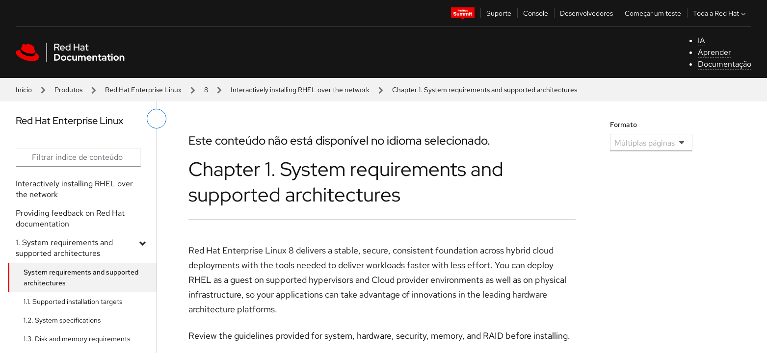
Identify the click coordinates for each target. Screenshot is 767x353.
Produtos (68, 89)
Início (24, 89)
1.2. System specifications (62, 320)
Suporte (498, 13)
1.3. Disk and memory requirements (77, 338)
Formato (623, 124)
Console (535, 13)
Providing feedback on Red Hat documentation (70, 218)
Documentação (724, 64)
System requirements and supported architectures (81, 277)
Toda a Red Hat (720, 13)
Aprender (714, 52)
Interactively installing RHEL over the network (300, 89)
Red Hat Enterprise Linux (143, 89)
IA (701, 40)
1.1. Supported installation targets (73, 301)
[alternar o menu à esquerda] (156, 118)
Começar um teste (653, 13)
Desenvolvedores (586, 13)
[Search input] (78, 157)
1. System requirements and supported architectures (64, 247)
